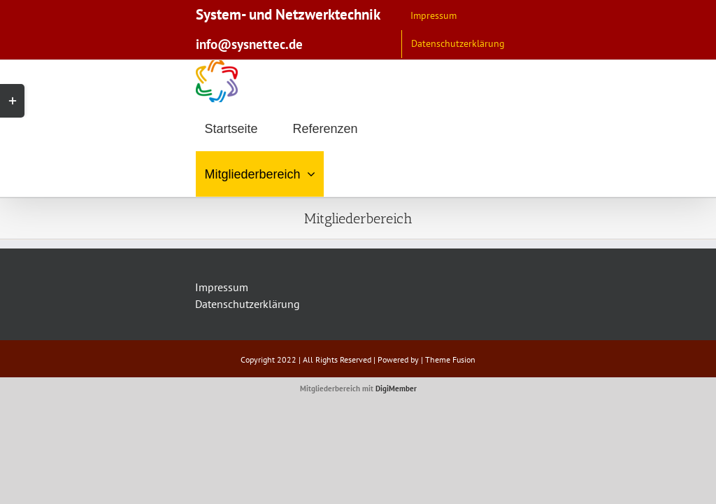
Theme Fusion (450, 359)
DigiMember (396, 388)
